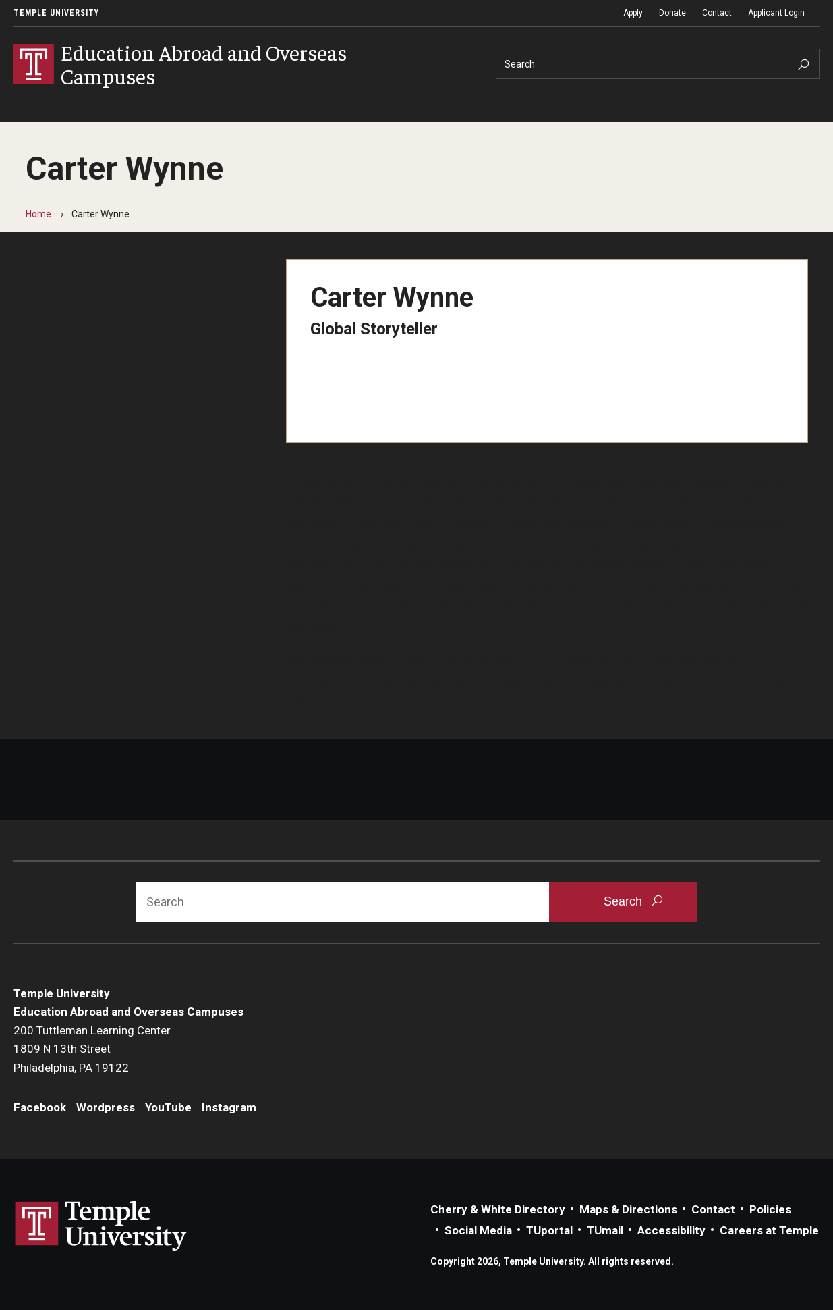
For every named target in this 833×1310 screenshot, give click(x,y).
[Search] (658, 64)
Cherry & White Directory (497, 1209)
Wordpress (105, 1107)
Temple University (56, 13)
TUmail (605, 1230)
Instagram (229, 1107)
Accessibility (671, 1230)
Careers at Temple (769, 1230)
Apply (633, 13)
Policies (770, 1209)
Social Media (478, 1230)
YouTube (168, 1107)
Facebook (39, 1107)
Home (38, 214)
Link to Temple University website (101, 1226)
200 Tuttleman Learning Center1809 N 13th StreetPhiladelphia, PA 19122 (92, 1049)
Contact (717, 13)
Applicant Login (776, 13)
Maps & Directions (628, 1209)
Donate (672, 13)
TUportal (549, 1230)
